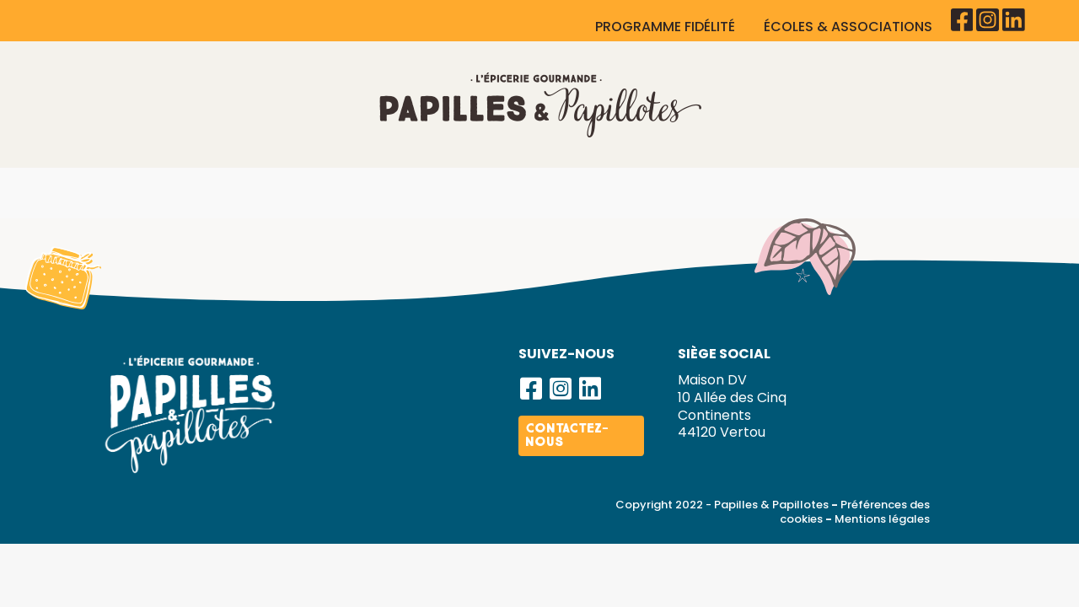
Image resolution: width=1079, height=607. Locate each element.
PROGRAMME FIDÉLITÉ (666, 26)
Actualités (910, 191)
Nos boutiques (609, 191)
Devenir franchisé (768, 191)
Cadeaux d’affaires (446, 191)
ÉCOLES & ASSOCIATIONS (850, 26)
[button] (531, 436)
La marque (167, 191)
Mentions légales (882, 566)
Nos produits (288, 191)
